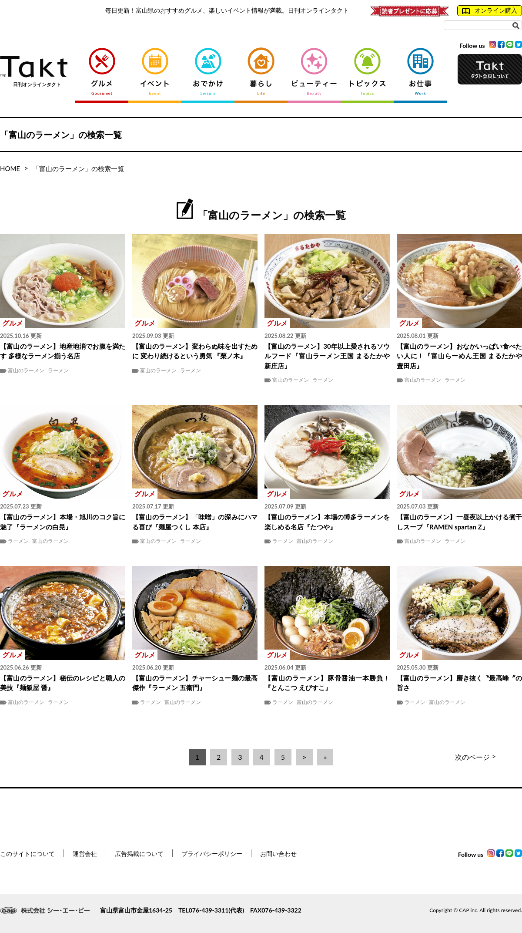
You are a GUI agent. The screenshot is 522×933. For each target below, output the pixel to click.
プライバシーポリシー (211, 853)
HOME (10, 168)
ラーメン (58, 370)
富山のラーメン (26, 370)
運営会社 (85, 853)
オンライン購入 (489, 10)
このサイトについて (27, 853)
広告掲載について (139, 853)
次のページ (475, 757)
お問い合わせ (278, 853)
